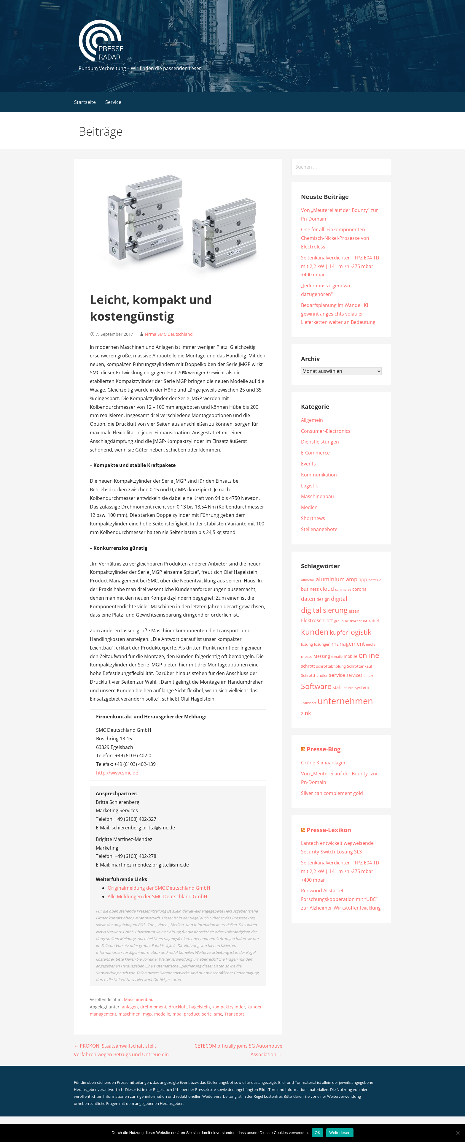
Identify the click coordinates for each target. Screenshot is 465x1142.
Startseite (85, 102)
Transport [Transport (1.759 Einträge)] (308, 703)
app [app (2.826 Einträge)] (363, 579)
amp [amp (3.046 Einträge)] (351, 579)
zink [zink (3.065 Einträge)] (306, 713)
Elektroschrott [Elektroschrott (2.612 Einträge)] (317, 620)
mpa (177, 1014)
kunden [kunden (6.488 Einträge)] (315, 631)
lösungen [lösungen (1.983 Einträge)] (322, 644)
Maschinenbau (139, 999)
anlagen (130, 1007)
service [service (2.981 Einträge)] (337, 674)
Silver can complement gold (332, 793)
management (103, 1014)
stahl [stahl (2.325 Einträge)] (338, 687)
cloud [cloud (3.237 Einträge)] (327, 588)
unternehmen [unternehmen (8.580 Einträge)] (345, 701)
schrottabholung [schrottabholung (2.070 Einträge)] (331, 666)
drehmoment (153, 1007)
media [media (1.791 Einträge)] (370, 644)
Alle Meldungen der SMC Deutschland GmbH (157, 896)
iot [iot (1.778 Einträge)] (365, 621)
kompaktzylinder (228, 1007)
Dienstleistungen (320, 441)
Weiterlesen (339, 1132)
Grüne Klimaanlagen (324, 762)
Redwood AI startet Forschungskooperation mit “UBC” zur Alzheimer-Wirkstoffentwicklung (341, 899)
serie (207, 1014)
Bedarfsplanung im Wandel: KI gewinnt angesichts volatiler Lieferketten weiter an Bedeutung (338, 314)
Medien (309, 507)
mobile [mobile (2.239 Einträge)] (350, 656)
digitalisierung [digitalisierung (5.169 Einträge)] (324, 610)
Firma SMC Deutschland (169, 334)
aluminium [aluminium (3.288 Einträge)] (330, 579)
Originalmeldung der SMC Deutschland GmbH (159, 888)
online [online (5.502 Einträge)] (369, 655)
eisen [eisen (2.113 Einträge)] (354, 611)
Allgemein (312, 420)
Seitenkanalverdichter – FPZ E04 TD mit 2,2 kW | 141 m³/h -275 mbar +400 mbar (340, 266)
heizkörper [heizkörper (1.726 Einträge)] (353, 621)
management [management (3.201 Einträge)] (348, 643)
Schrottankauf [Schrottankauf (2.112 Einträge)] (359, 666)
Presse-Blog (323, 749)
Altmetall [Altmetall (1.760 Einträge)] (308, 580)
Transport (234, 1014)
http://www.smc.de (117, 772)
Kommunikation (319, 474)
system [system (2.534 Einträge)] (362, 687)
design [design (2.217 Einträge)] (323, 599)
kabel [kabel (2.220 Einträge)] (373, 620)
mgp (147, 1014)
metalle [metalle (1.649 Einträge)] (337, 657)
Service (113, 102)
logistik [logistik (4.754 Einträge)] (360, 632)
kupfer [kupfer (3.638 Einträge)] (339, 632)
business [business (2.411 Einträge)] (310, 589)
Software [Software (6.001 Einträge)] (316, 686)
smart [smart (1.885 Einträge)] (368, 675)
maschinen (130, 1014)
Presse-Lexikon (329, 830)
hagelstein (199, 1007)
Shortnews (313, 518)
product (192, 1014)
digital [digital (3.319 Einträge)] (339, 598)
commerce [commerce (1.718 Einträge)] (343, 589)
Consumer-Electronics (326, 431)
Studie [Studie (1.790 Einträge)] (348, 687)
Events (308, 463)
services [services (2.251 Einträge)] (354, 675)
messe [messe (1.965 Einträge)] (306, 656)
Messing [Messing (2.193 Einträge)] (321, 656)
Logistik (309, 485)
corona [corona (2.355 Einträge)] (359, 589)
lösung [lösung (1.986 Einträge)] (307, 644)
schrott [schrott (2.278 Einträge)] (308, 666)
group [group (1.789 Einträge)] (339, 621)
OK (317, 1132)
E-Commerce (315, 452)
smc (218, 1014)
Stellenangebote (319, 529)
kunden (255, 1007)
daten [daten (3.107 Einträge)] (308, 598)
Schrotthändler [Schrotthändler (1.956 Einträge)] (314, 675)
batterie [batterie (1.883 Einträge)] (374, 579)
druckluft (178, 1007)
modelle (162, 1014)
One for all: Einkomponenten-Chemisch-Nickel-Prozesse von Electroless (335, 238)
